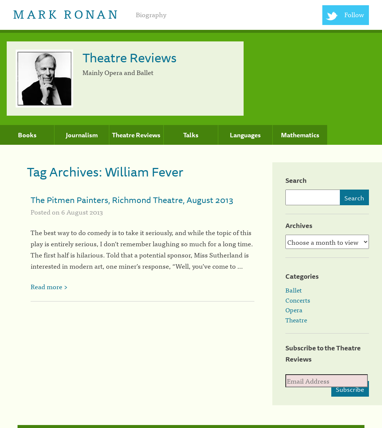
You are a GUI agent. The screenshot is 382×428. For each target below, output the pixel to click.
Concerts (297, 300)
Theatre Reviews (136, 135)
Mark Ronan (66, 13)
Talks (190, 135)
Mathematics (300, 135)
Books (27, 135)
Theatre (296, 320)
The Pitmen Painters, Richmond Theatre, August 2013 (132, 200)
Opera (294, 310)
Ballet (293, 290)
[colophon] (191, 426)
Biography (151, 14)
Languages (245, 135)
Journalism (82, 135)
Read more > (49, 286)
